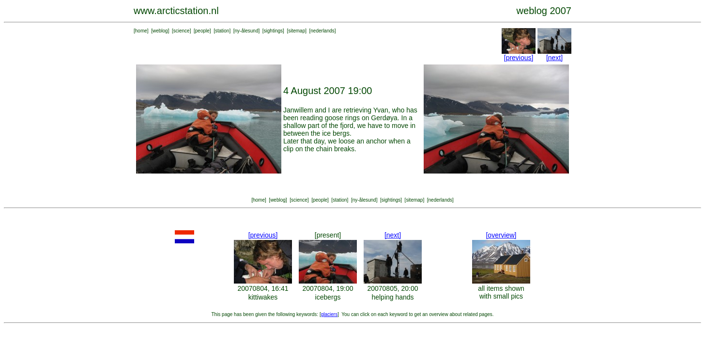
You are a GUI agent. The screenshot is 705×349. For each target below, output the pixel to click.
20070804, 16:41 (262, 288)
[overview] (501, 235)
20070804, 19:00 (327, 288)
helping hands (392, 297)
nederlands (322, 30)
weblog (160, 30)
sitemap (296, 30)
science (181, 30)
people (202, 30)
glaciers (329, 314)
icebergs (328, 297)
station (222, 30)
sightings (273, 30)
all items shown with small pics (501, 292)
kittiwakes (263, 297)
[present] (328, 235)
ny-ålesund (247, 30)
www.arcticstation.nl (176, 10)
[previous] (519, 58)
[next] (554, 58)
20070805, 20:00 (392, 288)
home (141, 30)
